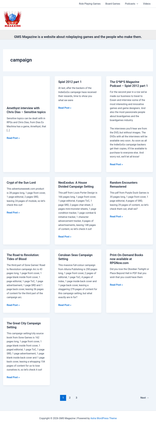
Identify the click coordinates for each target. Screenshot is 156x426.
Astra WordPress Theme (103, 418)
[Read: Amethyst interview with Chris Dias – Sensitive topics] (26, 89)
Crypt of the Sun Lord (21, 182)
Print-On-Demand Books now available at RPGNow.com (126, 259)
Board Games (112, 3)
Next (144, 397)
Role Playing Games (90, 3)
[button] (136, 4)
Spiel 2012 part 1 (70, 82)
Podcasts (131, 4)
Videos (147, 3)
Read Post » (13, 138)
